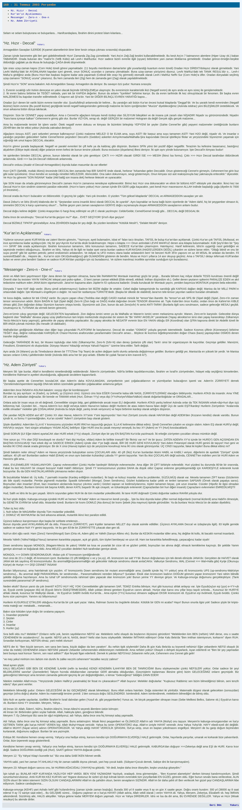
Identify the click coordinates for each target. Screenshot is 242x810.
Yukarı (234, 805)
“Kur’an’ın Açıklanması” (22, 233)
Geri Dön (215, 805)
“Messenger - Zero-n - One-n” (28, 269)
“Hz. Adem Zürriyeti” (20, 365)
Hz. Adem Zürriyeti (24, 20)
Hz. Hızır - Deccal (24, 10)
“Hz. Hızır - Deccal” (19, 43)
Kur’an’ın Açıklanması (26, 14)
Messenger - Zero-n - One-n (30, 17)
